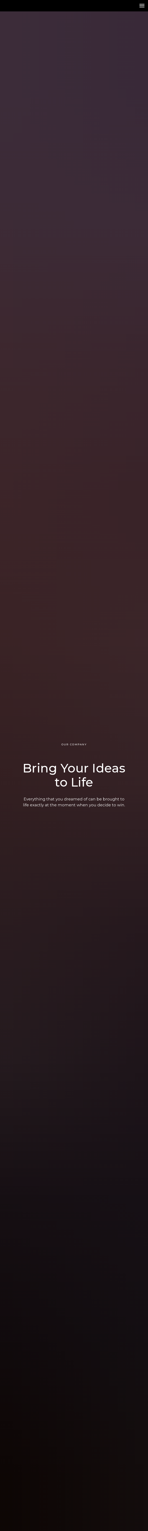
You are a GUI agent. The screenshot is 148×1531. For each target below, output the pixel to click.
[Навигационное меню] (141, 5)
